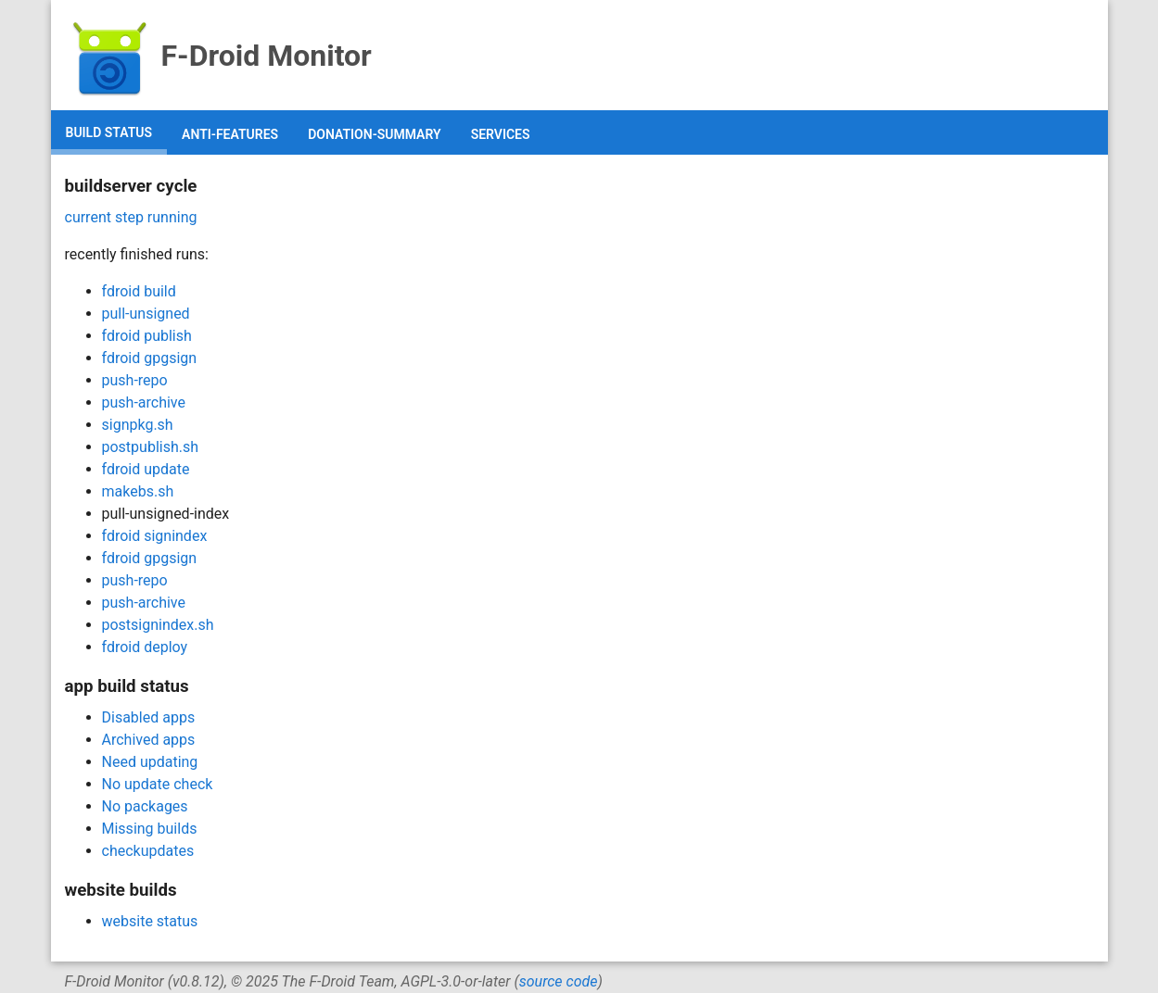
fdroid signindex (155, 536)
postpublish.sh (150, 447)
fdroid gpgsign (149, 358)
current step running (131, 217)
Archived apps (149, 739)
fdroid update (146, 469)
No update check (157, 784)
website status (150, 921)
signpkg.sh (137, 425)
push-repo (135, 380)
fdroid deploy (145, 647)
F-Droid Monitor (218, 55)
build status (109, 132)
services (500, 134)
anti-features (230, 134)
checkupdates (148, 851)
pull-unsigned (146, 313)
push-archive (143, 402)
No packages (145, 806)
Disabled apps (149, 717)
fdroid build (139, 291)
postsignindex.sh (158, 625)
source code (558, 981)
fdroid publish (147, 336)
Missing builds (149, 828)
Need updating (150, 762)
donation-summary (374, 134)
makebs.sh (138, 491)
